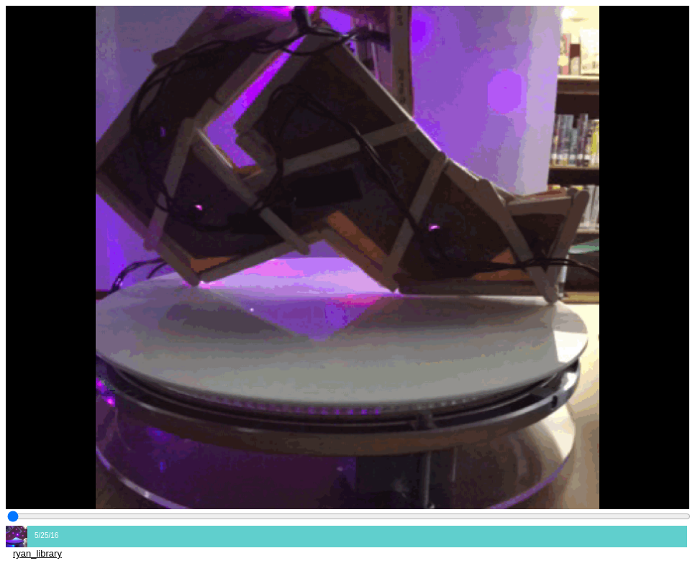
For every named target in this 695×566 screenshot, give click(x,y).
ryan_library (37, 553)
